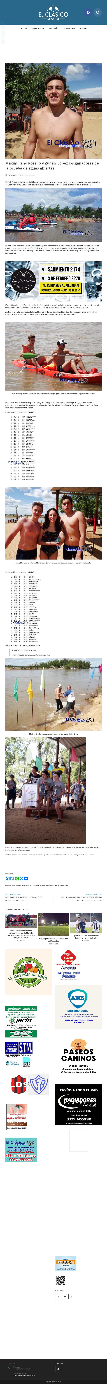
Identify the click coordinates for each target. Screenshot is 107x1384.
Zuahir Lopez (64, 886)
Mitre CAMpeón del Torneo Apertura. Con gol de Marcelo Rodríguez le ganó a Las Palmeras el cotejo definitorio (21, 934)
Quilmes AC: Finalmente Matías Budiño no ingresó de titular (86, 937)
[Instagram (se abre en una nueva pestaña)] (98, 12)
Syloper (58, 1382)
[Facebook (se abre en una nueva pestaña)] (88, 12)
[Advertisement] (53, 47)
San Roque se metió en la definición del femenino (53, 939)
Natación (25, 175)
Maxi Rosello (37, 886)
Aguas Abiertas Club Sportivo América (24, 650)
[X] (58, 1296)
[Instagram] (71, 1296)
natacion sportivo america (50, 886)
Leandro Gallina (27, 886)
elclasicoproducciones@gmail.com (24, 1375)
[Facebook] (65, 1296)
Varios (33, 175)
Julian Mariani (16, 886)
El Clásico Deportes (25, 655)
